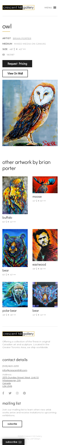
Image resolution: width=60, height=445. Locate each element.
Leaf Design (35, 438)
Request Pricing (17, 64)
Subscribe (13, 442)
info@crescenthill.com (14, 370)
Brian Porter (22, 38)
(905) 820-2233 (10, 366)
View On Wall (15, 73)
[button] (48, 7)
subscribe (12, 423)
